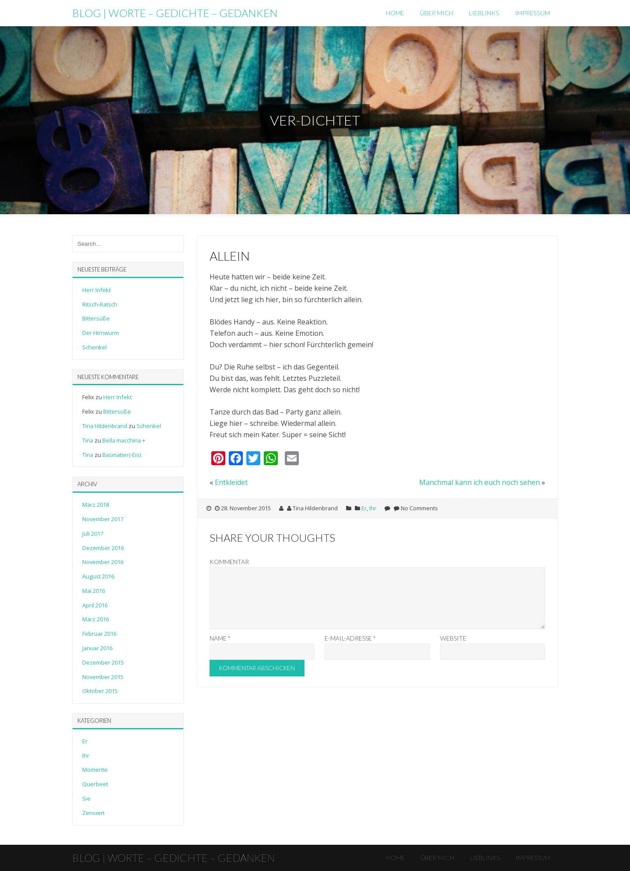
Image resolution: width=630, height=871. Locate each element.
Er (364, 508)
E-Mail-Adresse (350, 648)
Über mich (436, 13)
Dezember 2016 (103, 548)
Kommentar (229, 561)
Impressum (532, 13)
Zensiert (93, 813)
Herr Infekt (96, 290)
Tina (87, 440)
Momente (95, 769)
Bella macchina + (123, 440)
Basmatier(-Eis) (121, 455)
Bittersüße (96, 318)
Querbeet (95, 784)
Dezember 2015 (103, 662)
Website (453, 648)
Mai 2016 (93, 591)
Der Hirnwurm (100, 333)
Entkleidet (231, 482)
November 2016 (102, 562)
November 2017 (102, 519)
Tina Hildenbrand (104, 426)
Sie (86, 798)
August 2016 (98, 576)
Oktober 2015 (100, 691)
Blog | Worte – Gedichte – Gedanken (175, 13)
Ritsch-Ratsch (99, 304)
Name (220, 648)
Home (395, 13)
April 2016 (95, 605)
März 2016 (95, 619)
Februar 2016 (99, 634)
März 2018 (95, 505)
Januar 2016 (97, 648)
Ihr (372, 508)
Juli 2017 (92, 533)
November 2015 (102, 677)
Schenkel (94, 347)
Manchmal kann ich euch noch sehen (479, 482)
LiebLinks (484, 13)
